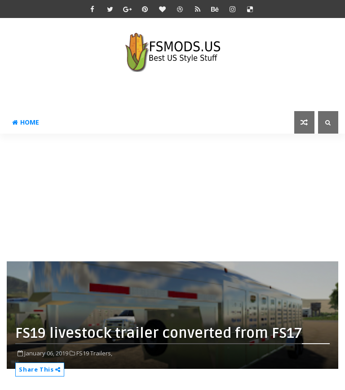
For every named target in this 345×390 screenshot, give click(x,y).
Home (25, 122)
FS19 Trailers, (94, 353)
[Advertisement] (176, 197)
